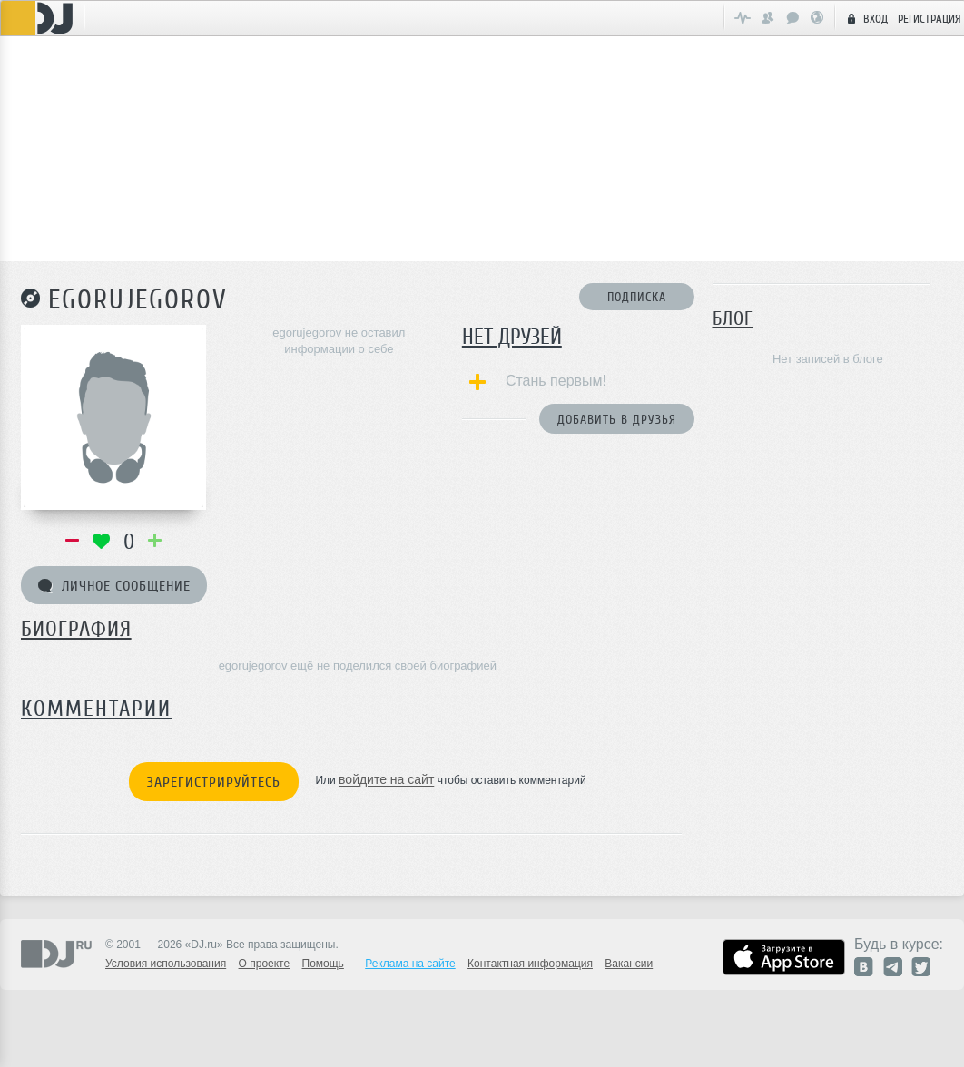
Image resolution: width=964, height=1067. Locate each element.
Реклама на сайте (410, 963)
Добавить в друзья (616, 419)
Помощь (323, 963)
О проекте (264, 963)
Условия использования (165, 963)
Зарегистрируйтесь (213, 782)
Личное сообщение (114, 586)
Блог (733, 318)
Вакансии (629, 963)
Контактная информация (530, 963)
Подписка (636, 297)
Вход (865, 18)
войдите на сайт (386, 780)
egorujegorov (138, 299)
